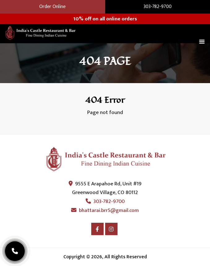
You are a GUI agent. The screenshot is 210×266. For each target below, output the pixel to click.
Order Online (52, 7)
